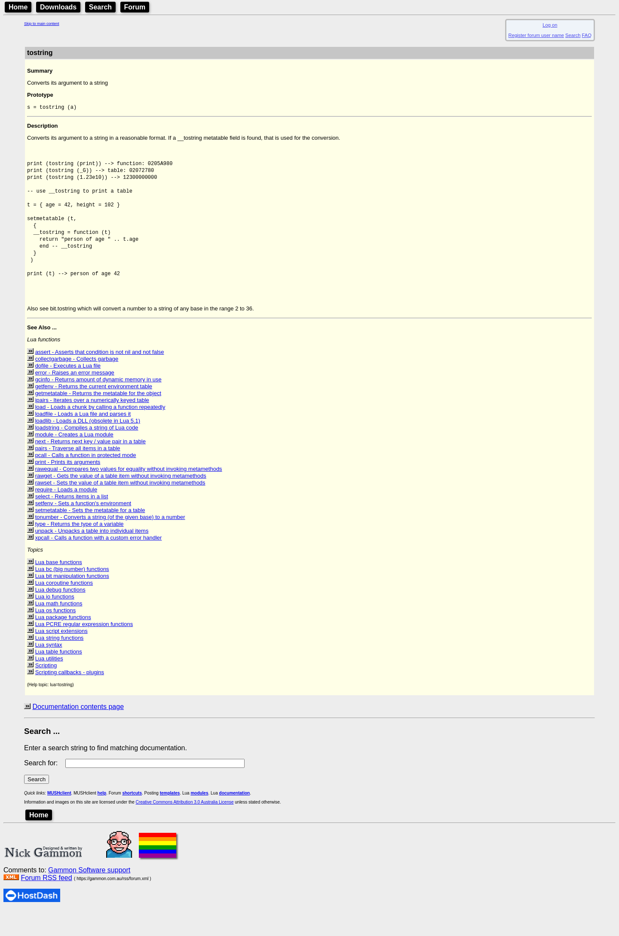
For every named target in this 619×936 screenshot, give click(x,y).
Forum (135, 7)
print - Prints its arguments (68, 487)
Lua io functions (54, 622)
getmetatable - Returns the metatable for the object (98, 418)
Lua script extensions (61, 656)
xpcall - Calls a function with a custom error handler (98, 563)
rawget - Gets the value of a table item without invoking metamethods (120, 501)
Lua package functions (63, 642)
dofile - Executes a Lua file (68, 391)
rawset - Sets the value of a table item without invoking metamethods (120, 508)
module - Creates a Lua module (74, 460)
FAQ (586, 35)
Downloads (58, 7)
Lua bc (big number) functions (72, 594)
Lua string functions (59, 663)
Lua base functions (58, 587)
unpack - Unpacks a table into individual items (92, 556)
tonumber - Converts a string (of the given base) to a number (110, 542)
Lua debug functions (60, 615)
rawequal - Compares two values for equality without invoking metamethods (128, 494)
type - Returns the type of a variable (79, 549)
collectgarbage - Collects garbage (77, 384)
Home (18, 7)
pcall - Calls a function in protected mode (85, 480)
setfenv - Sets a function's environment (83, 528)
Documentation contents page (78, 732)
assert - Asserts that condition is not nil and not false (99, 377)
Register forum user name (536, 35)
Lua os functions (55, 635)
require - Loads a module (66, 515)
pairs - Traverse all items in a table (77, 473)
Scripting (46, 690)
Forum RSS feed (46, 903)
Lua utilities (49, 684)
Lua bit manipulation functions (72, 601)
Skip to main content (41, 23)
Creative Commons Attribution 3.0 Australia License (185, 827)
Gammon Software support (89, 895)
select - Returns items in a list (71, 522)
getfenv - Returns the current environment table (93, 411)
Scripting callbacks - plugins (69, 697)
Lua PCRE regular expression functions (84, 649)
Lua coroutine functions (64, 608)
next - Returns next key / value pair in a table (90, 466)
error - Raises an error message (74, 398)
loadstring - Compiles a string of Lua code (86, 453)
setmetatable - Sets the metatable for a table (90, 535)
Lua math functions (59, 629)
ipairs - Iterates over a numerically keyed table (92, 425)
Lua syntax (48, 670)
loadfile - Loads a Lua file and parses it (83, 439)
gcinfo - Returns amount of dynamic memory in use (98, 405)
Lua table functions (58, 677)
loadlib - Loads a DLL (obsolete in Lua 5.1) (88, 446)
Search (100, 7)
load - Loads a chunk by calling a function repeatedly (100, 432)
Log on (549, 25)
